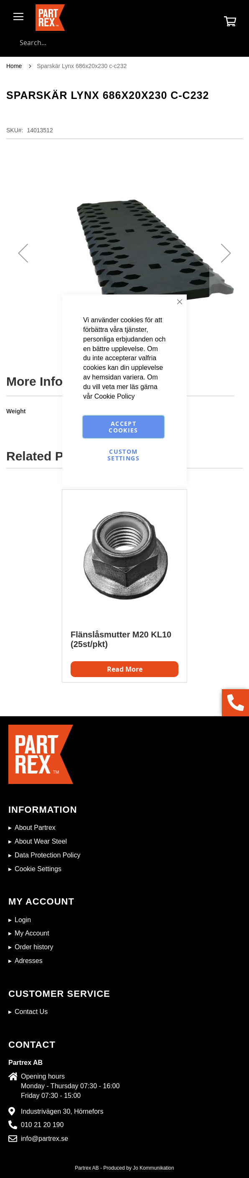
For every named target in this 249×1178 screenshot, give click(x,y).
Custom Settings (123, 454)
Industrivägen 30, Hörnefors (62, 1111)
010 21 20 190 (42, 1124)
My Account (32, 933)
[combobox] (124, 42)
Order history (34, 946)
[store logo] (50, 17)
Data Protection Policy (47, 855)
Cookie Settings (38, 868)
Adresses (29, 960)
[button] (23, 253)
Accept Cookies (123, 426)
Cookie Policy (114, 395)
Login (23, 919)
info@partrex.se (44, 1138)
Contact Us (31, 1011)
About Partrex (35, 827)
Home (14, 66)
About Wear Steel (41, 841)
